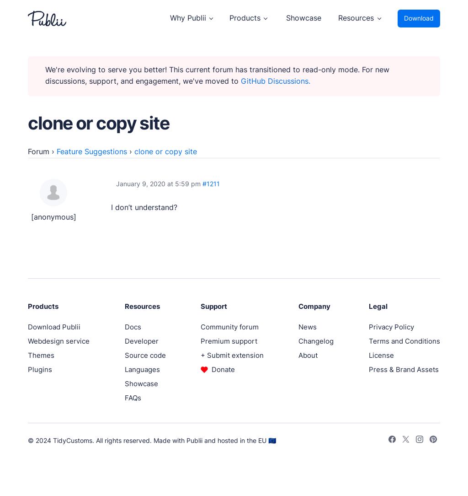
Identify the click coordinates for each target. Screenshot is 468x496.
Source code (145, 355)
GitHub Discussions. (275, 81)
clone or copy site (165, 151)
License (381, 355)
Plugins (40, 369)
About (308, 355)
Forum (38, 151)
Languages (142, 369)
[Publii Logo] (47, 19)
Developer (142, 341)
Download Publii (54, 327)
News (307, 327)
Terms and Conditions (404, 341)
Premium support (229, 341)
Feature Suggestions (92, 151)
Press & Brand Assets (404, 369)
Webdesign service (59, 341)
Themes (41, 355)
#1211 (211, 184)
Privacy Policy (391, 327)
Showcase (303, 18)
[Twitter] (406, 441)
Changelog (316, 341)
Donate (223, 369)
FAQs (133, 398)
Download (419, 18)
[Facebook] (392, 441)
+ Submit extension (232, 355)
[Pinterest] (433, 441)
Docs (133, 327)
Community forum (230, 327)
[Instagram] (419, 441)
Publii (194, 440)
